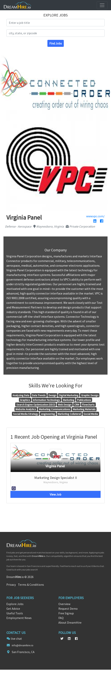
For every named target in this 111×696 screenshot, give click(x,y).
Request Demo (68, 608)
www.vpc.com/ (95, 216)
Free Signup (66, 613)
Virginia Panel (55, 466)
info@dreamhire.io (22, 645)
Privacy (11, 584)
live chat (16, 638)
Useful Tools (14, 613)
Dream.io (38, 556)
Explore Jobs (15, 604)
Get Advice (13, 608)
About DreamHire (70, 622)
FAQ (61, 618)
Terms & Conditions (31, 584)
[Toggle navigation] (102, 5)
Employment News (19, 618)
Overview (64, 604)
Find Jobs (55, 43)
